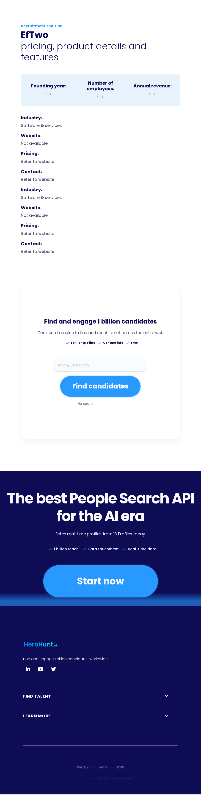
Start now (100, 581)
